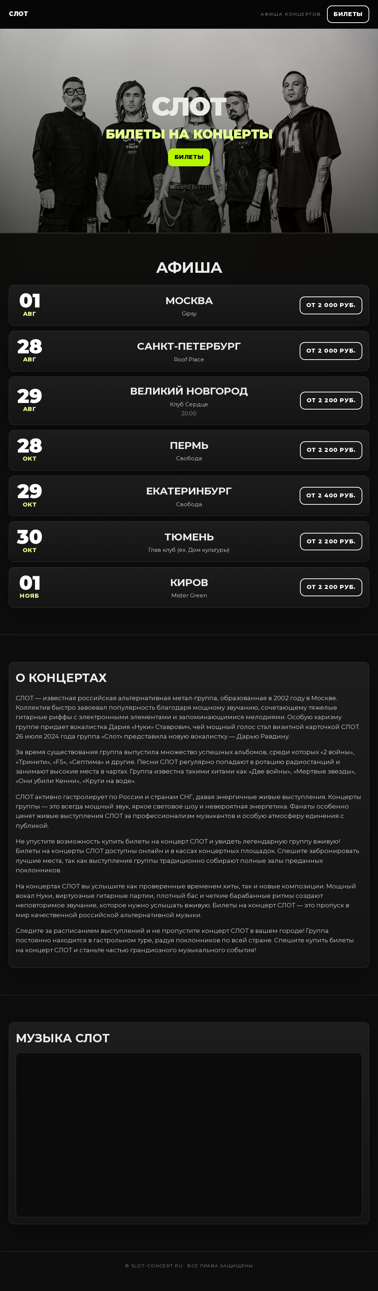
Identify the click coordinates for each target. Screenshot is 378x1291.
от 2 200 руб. (331, 400)
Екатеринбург (189, 491)
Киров (189, 582)
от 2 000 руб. (331, 305)
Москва (189, 300)
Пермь (189, 445)
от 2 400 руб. (331, 495)
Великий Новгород (189, 391)
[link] (189, 305)
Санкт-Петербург (189, 346)
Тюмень (189, 537)
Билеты (348, 14)
